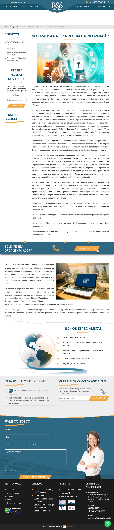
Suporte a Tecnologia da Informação (16, 53)
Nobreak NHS (66, 493)
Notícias (78, 7)
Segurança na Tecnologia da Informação (17, 59)
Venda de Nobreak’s (42, 511)
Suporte (97, 7)
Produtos (34, 7)
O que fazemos (13, 493)
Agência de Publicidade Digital (51, 526)
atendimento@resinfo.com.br (99, 518)
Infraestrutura (12, 48)
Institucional (12, 7)
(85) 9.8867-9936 (97, 511)
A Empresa (11, 489)
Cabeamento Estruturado (71, 489)
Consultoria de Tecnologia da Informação (44, 490)
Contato (106, 7)
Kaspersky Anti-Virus (69, 496)
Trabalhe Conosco (14, 503)
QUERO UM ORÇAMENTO (36, 477)
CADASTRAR (16, 105)
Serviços (24, 7)
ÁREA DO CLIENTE (18, 2)
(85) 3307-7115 (97, 2)
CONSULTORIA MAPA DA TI (16, 43)
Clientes (88, 7)
